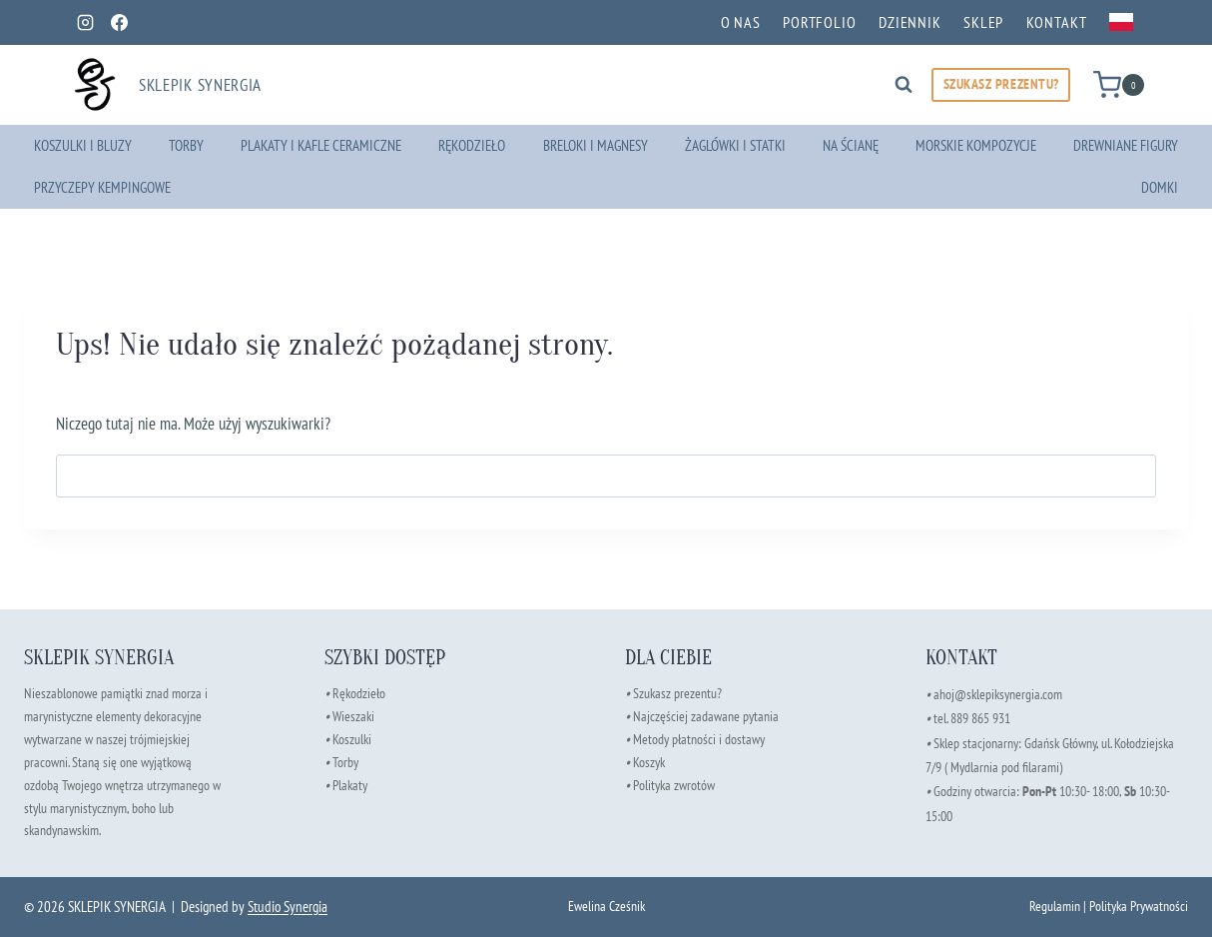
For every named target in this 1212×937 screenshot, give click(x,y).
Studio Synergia (287, 906)
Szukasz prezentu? (677, 692)
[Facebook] (119, 22)
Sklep (983, 22)
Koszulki (351, 738)
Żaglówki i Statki (735, 145)
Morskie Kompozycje (975, 145)
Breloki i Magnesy (595, 145)
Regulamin (1054, 905)
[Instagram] (85, 22)
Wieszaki (349, 715)
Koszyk (649, 761)
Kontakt (1056, 22)
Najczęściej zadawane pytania (702, 715)
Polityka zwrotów (674, 784)
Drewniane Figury (1125, 145)
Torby (186, 145)
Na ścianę (851, 145)
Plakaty (349, 784)
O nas (741, 22)
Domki (1159, 187)
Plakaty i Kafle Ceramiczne (321, 145)
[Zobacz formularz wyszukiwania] (903, 85)
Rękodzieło (471, 145)
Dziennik (910, 22)
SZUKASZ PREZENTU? (1001, 84)
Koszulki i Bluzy (83, 145)
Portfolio (820, 22)
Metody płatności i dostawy (699, 738)
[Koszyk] (1118, 84)
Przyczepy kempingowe (102, 187)
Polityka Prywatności (1138, 905)
